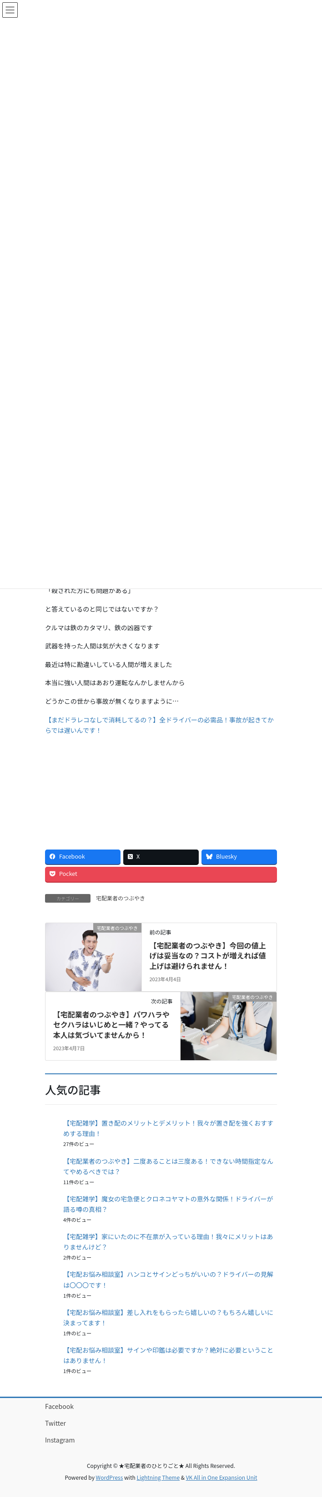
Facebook (59, 1406)
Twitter (55, 1423)
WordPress (109, 1477)
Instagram (60, 1439)
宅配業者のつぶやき (120, 898)
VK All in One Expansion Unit (221, 1477)
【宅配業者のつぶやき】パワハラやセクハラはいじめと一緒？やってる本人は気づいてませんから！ (111, 1024)
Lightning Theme (158, 1477)
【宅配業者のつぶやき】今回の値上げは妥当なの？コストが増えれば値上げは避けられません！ (207, 955)
